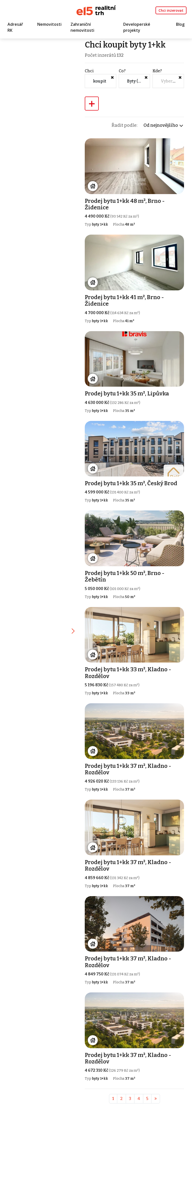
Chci (89, 71)
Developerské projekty (136, 27)
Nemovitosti (49, 24)
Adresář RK (15, 27)
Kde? (157, 71)
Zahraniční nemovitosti (82, 27)
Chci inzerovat (171, 10)
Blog (180, 24)
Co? (122, 71)
